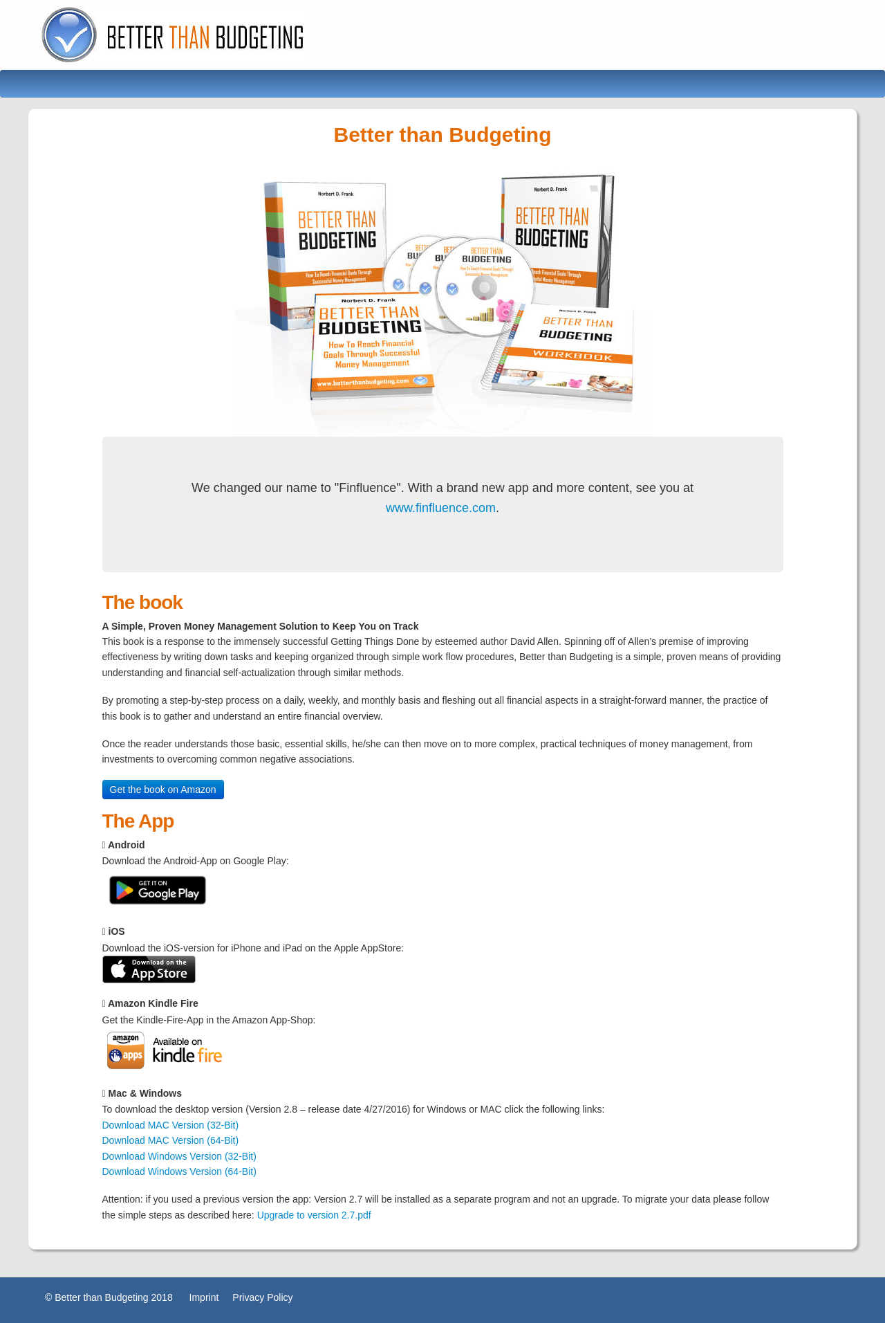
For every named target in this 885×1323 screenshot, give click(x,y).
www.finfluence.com (441, 508)
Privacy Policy (262, 1297)
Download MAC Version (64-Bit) (170, 1140)
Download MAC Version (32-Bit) (170, 1125)
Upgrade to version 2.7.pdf (314, 1215)
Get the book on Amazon (163, 789)
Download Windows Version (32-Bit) (179, 1156)
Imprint (204, 1297)
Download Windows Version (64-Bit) (179, 1171)
